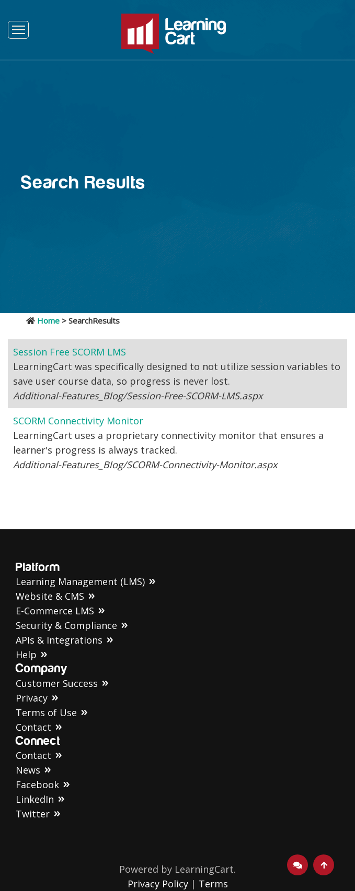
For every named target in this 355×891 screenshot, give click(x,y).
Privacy (32, 698)
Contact (33, 727)
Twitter (33, 813)
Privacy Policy (158, 883)
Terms (213, 883)
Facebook (37, 784)
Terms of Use (46, 712)
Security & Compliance (66, 625)
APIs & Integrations (59, 640)
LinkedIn (35, 799)
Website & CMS (50, 596)
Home (48, 320)
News (28, 770)
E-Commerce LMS (55, 610)
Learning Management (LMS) (80, 581)
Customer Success (57, 683)
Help (26, 654)
